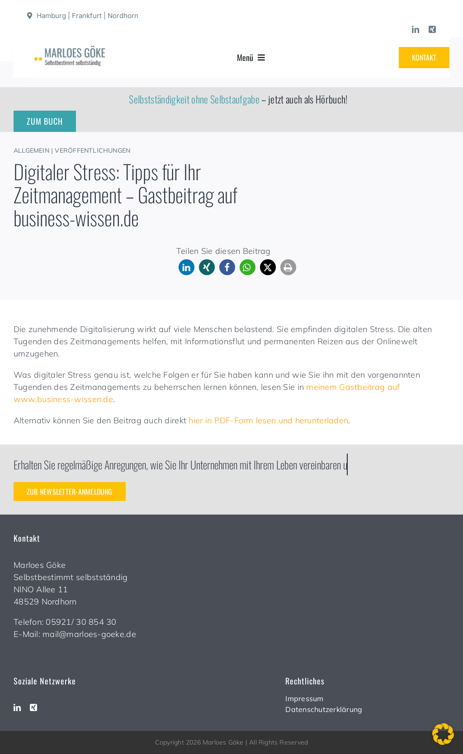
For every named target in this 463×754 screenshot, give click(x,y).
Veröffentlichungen (92, 150)
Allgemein (31, 150)
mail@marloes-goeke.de (89, 634)
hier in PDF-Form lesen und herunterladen (268, 420)
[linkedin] (415, 29)
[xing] (432, 29)
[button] (186, 267)
